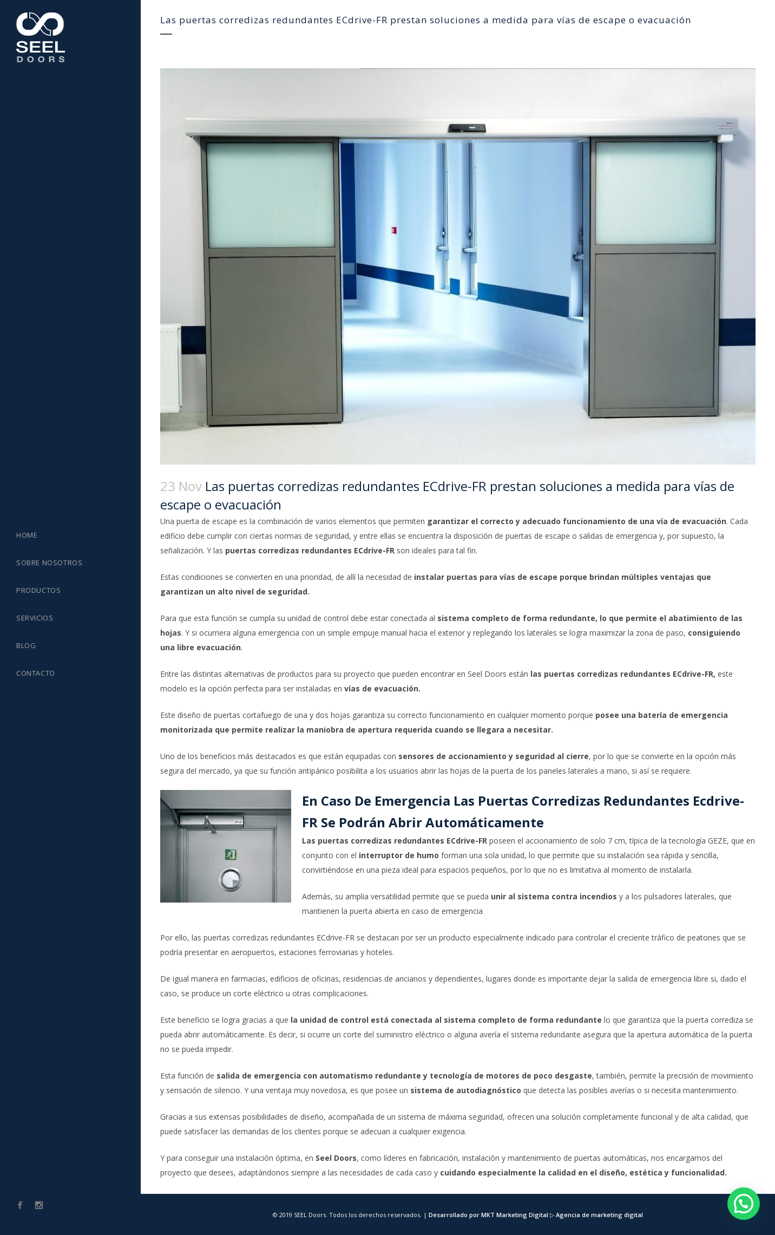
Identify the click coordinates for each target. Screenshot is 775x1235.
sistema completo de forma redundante (516, 618)
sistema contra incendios (567, 896)
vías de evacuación (381, 688)
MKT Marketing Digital (514, 1215)
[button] (743, 1203)
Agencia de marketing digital (598, 1215)
